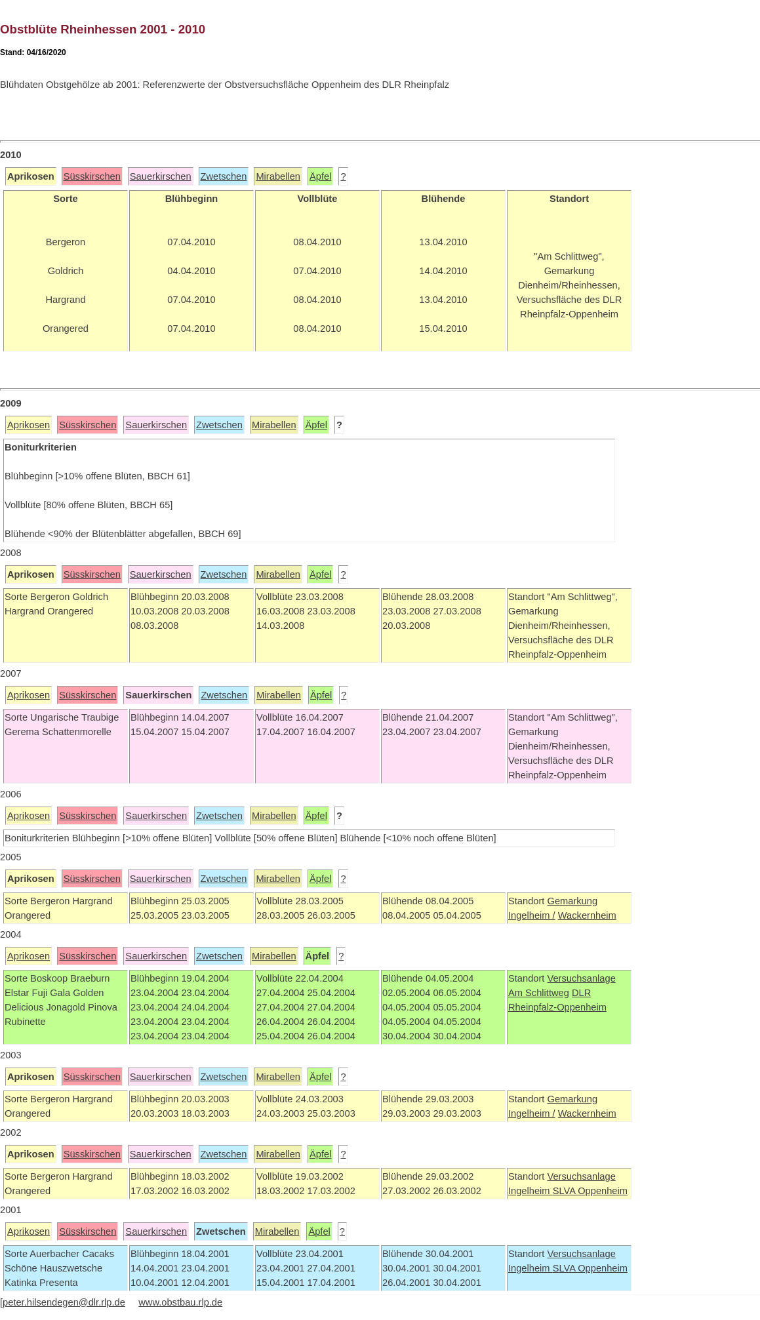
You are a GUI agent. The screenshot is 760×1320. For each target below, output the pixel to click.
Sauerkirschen (160, 176)
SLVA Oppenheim (590, 1191)
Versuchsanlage (581, 978)
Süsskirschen (92, 176)
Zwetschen (224, 176)
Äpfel (320, 176)
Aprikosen (28, 425)
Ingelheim (530, 1191)
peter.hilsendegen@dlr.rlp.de (64, 1302)
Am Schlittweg (538, 993)
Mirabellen (278, 176)
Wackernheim (587, 915)
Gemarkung (572, 901)
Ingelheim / (531, 915)
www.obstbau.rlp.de (180, 1302)
